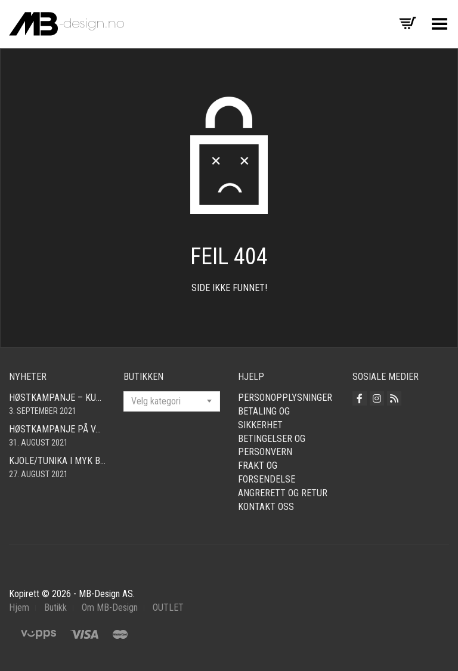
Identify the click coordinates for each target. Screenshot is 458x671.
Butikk (55, 607)
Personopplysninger (285, 397)
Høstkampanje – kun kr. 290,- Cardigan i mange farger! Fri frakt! (57, 397)
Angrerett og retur (282, 493)
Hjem (19, 607)
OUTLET (168, 607)
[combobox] (171, 401)
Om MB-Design (110, 607)
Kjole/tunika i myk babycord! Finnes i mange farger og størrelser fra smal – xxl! (57, 460)
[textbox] (171, 401)
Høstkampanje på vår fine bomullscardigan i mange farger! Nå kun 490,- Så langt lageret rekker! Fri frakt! (57, 429)
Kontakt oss (266, 506)
